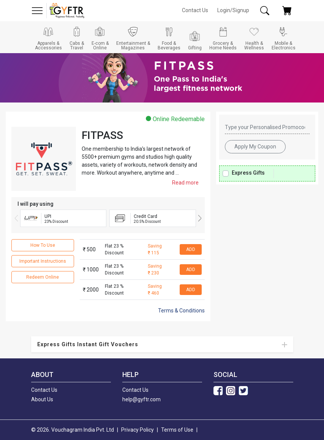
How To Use (42, 245)
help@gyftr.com (141, 399)
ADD (190, 249)
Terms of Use (177, 430)
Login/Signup (233, 10)
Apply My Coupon (255, 147)
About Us (42, 399)
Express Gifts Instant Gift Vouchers (87, 344)
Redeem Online (42, 277)
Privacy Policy (137, 430)
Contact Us (195, 10)
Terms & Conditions (181, 311)
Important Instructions (42, 261)
